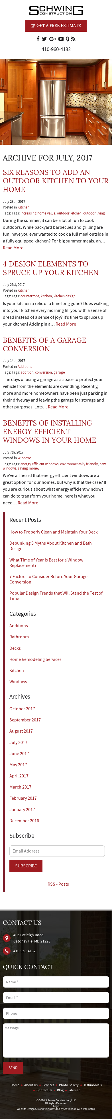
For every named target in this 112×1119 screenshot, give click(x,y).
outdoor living (94, 213)
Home (15, 1085)
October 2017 (22, 709)
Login (56, 1106)
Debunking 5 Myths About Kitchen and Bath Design (50, 546)
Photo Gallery (69, 1085)
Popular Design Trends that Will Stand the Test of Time (56, 595)
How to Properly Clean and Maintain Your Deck (53, 532)
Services (48, 1085)
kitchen (46, 296)
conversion (43, 372)
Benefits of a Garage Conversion (44, 344)
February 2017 (23, 798)
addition (27, 372)
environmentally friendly (79, 464)
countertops (30, 296)
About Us (31, 1085)
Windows (24, 458)
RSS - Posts (58, 884)
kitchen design (65, 296)
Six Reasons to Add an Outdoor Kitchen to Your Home (56, 181)
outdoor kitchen (69, 213)
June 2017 (19, 754)
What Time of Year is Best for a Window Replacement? (46, 562)
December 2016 (24, 821)
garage (59, 372)
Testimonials (93, 1085)
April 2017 (18, 776)
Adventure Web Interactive (79, 1109)
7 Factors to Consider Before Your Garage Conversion (48, 579)
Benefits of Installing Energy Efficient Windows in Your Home (49, 432)
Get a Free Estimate (56, 25)
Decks (15, 648)
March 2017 (20, 787)
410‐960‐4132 (56, 49)
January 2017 (22, 810)
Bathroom (19, 637)
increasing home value (38, 213)
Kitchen (23, 207)
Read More (13, 248)
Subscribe (26, 866)
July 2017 (18, 742)
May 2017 (18, 765)
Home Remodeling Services (35, 659)
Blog (60, 1090)
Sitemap (74, 1090)
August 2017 (21, 731)
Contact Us (44, 1090)
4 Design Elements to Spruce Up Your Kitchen (51, 268)
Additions (25, 366)
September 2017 (25, 720)
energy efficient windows (39, 464)
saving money (28, 468)
